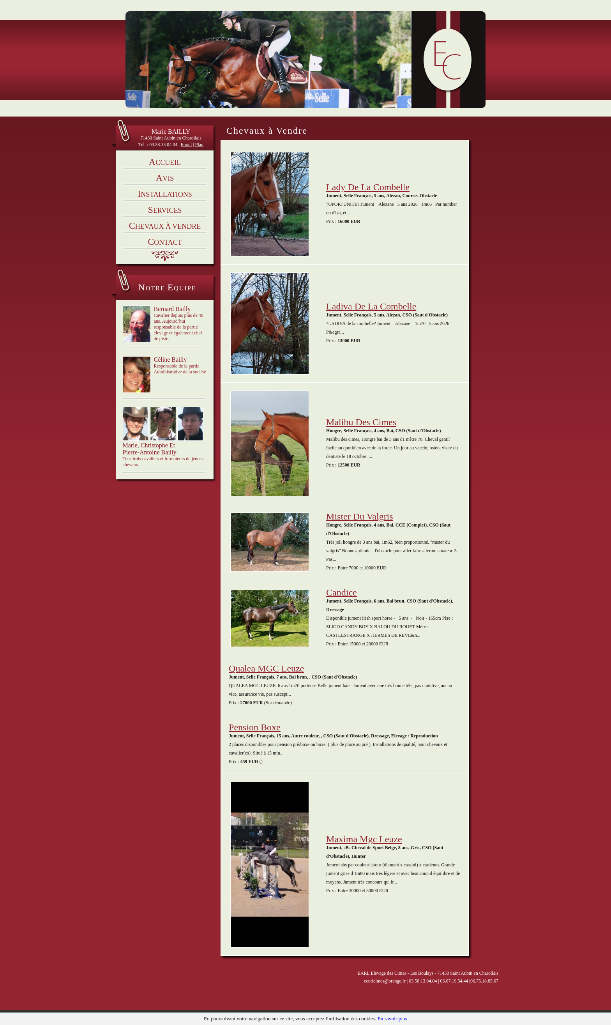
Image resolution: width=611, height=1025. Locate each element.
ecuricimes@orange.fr (385, 981)
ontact (165, 242)
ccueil (165, 162)
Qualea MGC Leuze (266, 668)
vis (165, 178)
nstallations (165, 194)
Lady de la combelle (368, 187)
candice (341, 592)
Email (186, 144)
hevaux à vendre (165, 226)
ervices (165, 210)
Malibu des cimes (361, 422)
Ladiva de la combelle (371, 306)
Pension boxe (255, 727)
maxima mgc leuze (364, 839)
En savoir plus (392, 1018)
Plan (199, 144)
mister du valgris (359, 516)
